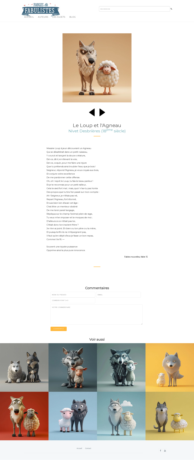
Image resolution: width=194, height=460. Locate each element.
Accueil (29, 17)
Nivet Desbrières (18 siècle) (97, 131)
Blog (72, 17)
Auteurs (43, 17)
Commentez (58, 329)
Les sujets (58, 17)
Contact (88, 448)
